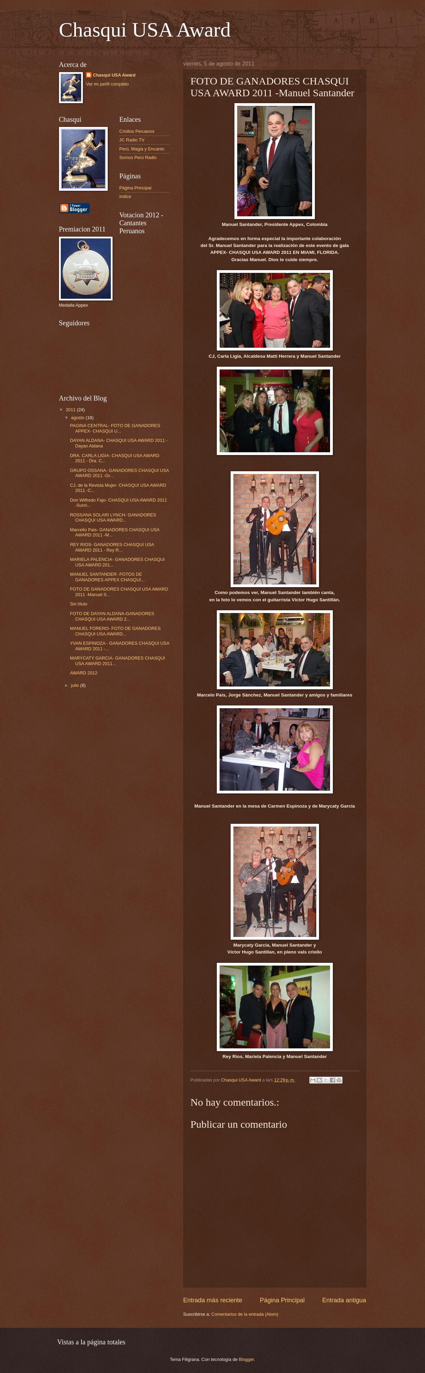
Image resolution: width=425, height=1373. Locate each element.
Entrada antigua (344, 1300)
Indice (125, 196)
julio (75, 685)
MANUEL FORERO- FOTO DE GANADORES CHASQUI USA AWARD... (115, 631)
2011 (71, 409)
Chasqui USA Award (145, 29)
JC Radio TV (132, 139)
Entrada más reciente (212, 1300)
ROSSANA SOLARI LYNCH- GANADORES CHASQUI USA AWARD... (113, 517)
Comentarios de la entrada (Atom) (244, 1314)
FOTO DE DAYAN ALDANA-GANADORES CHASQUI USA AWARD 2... (112, 616)
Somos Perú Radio (138, 157)
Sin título (78, 603)
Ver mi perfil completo (107, 84)
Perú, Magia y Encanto (141, 148)
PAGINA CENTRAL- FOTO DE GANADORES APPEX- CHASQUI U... (115, 428)
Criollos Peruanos (137, 131)
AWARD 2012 (83, 672)
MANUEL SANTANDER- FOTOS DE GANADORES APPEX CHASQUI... (107, 577)
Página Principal (282, 1300)
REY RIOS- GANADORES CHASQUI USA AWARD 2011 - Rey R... (112, 547)
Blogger (246, 1359)
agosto (78, 417)
